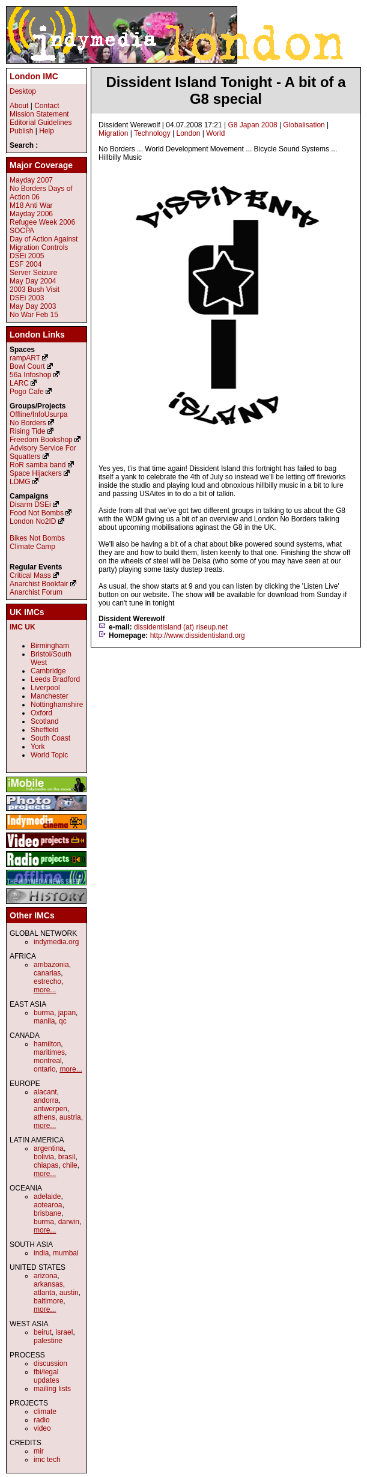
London (188, 133)
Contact (46, 106)
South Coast (50, 738)
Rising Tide (28, 431)
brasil (67, 1157)
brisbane (47, 1213)
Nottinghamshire (57, 704)
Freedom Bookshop (41, 439)
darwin (68, 1222)
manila (44, 1021)
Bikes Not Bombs (37, 538)
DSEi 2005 (27, 256)
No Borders (28, 423)
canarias (47, 973)
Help (46, 131)
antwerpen (50, 1109)
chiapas (46, 1165)
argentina (49, 1148)
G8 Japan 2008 (252, 125)
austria (70, 1117)
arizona (45, 1276)
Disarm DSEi (30, 504)
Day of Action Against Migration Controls (43, 243)
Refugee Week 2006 (42, 222)
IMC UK (22, 627)
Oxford (41, 713)
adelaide (47, 1196)
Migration (113, 133)
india (41, 1253)
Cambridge (48, 671)
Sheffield (44, 730)
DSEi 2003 (27, 298)
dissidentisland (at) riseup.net (181, 627)
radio (42, 1420)
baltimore (48, 1301)
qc (63, 1021)
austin (69, 1292)
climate (45, 1411)
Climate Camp (32, 546)
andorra (46, 1100)
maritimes (49, 1052)
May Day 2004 (33, 281)
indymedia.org (56, 942)
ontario (45, 1069)
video (42, 1428)
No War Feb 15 (34, 315)
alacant (45, 1092)
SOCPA (22, 230)
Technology (152, 133)
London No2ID (33, 521)
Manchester (49, 696)
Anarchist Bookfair (39, 584)
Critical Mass (30, 575)
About (19, 106)
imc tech (47, 1459)
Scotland (45, 721)
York (38, 746)
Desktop (23, 91)
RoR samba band (37, 465)
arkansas (48, 1284)
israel (64, 1332)
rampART (25, 358)
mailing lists (52, 1388)
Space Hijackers (36, 473)
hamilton (47, 1044)
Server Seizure (33, 272)
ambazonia (51, 964)
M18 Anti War (31, 205)
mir (39, 1451)
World (215, 133)
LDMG (20, 482)
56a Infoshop (30, 375)
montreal (48, 1061)
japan (67, 1012)
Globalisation (303, 125)
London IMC (34, 76)
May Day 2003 (33, 306)
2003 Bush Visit (34, 289)
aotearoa (48, 1205)
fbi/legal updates (46, 1376)
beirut (43, 1332)
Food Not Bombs (37, 513)
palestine (48, 1340)
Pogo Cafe (27, 391)
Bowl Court (27, 366)
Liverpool (45, 688)
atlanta (44, 1292)
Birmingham (50, 645)
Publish (21, 131)
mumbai (66, 1253)
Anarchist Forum (36, 592)
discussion (50, 1363)
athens (44, 1117)
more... (45, 990)
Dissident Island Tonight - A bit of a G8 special (225, 90)
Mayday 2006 (31, 214)
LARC (19, 383)
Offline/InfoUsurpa (39, 414)
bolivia (44, 1157)
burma (44, 1012)
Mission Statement (39, 114)
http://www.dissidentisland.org (197, 635)
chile (69, 1165)
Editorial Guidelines (40, 122)
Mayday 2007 (31, 180)
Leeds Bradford (55, 679)
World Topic (49, 755)
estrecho (47, 981)
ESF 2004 (25, 264)
